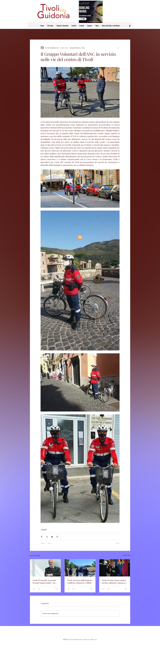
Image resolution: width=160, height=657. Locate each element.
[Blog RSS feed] (80, 237)
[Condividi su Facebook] (42, 537)
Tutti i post (34, 33)
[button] (127, 33)
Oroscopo (77, 33)
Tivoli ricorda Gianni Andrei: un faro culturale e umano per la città (114, 581)
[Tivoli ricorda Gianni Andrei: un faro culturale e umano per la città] (114, 567)
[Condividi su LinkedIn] (52, 537)
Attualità (46, 33)
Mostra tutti (126, 555)
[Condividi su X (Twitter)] (47, 537)
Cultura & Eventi (61, 33)
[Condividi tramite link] (57, 537)
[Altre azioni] (118, 47)
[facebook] (129, 26)
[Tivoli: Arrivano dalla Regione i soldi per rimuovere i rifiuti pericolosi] (80, 567)
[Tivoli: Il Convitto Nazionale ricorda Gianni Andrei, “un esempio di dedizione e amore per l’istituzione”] (45, 567)
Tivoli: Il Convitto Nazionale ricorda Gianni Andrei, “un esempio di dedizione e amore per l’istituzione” (45, 581)
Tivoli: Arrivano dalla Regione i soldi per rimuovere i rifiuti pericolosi (79, 581)
